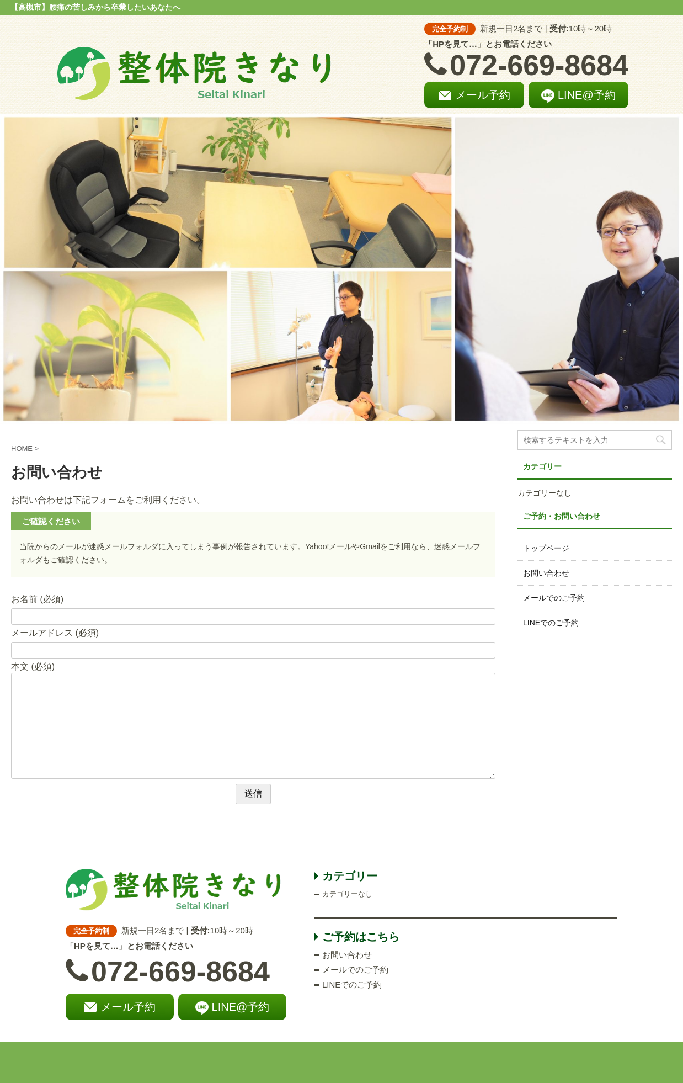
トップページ (546, 548)
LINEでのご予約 (551, 622)
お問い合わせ (546, 573)
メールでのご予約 (554, 597)
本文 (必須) (33, 666)
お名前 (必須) (37, 599)
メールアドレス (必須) (55, 633)
